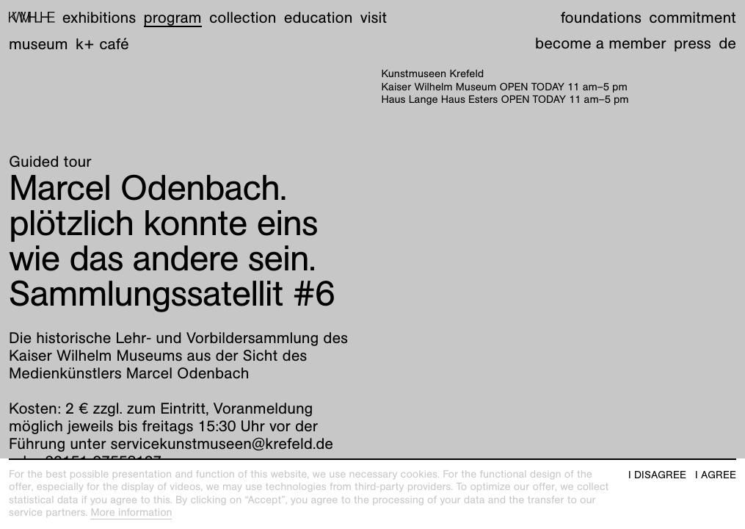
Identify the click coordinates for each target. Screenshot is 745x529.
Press (692, 43)
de (727, 43)
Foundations (601, 17)
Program (173, 17)
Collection (242, 17)
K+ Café (102, 44)
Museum (38, 44)
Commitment (692, 17)
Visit (373, 17)
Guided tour (50, 161)
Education (318, 17)
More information (131, 512)
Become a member (600, 43)
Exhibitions (99, 17)
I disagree (657, 475)
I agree (715, 475)
